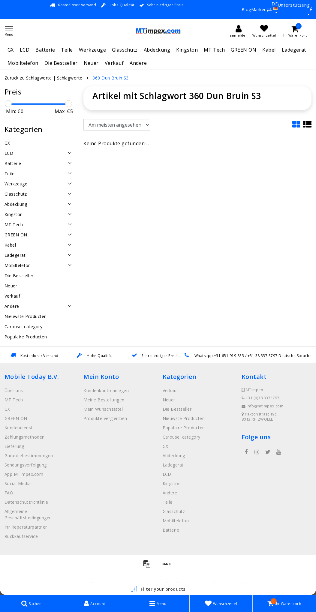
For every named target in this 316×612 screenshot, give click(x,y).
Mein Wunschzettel (103, 409)
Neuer (91, 63)
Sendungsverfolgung (26, 465)
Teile (67, 49)
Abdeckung (157, 49)
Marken (259, 9)
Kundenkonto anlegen (106, 390)
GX (11, 49)
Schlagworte (70, 78)
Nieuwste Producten (184, 418)
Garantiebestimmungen (29, 455)
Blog (246, 9)
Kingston (187, 49)
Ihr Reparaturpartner (26, 527)
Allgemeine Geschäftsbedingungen (28, 514)
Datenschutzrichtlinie (26, 502)
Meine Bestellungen (104, 400)
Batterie (45, 49)
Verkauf (114, 63)
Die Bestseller (61, 63)
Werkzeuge (92, 49)
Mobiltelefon (23, 63)
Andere (138, 63)
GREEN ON (243, 49)
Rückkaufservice (21, 536)
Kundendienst (19, 427)
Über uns (14, 390)
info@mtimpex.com (263, 406)
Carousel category (181, 437)
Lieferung (14, 446)
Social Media (18, 483)
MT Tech (214, 49)
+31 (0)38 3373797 (260, 397)
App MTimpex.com (24, 474)
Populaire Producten (184, 427)
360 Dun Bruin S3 (110, 78)
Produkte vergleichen (105, 418)
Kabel (268, 49)
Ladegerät (294, 49)
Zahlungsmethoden (25, 437)
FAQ (9, 493)
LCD (24, 49)
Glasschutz (125, 49)
